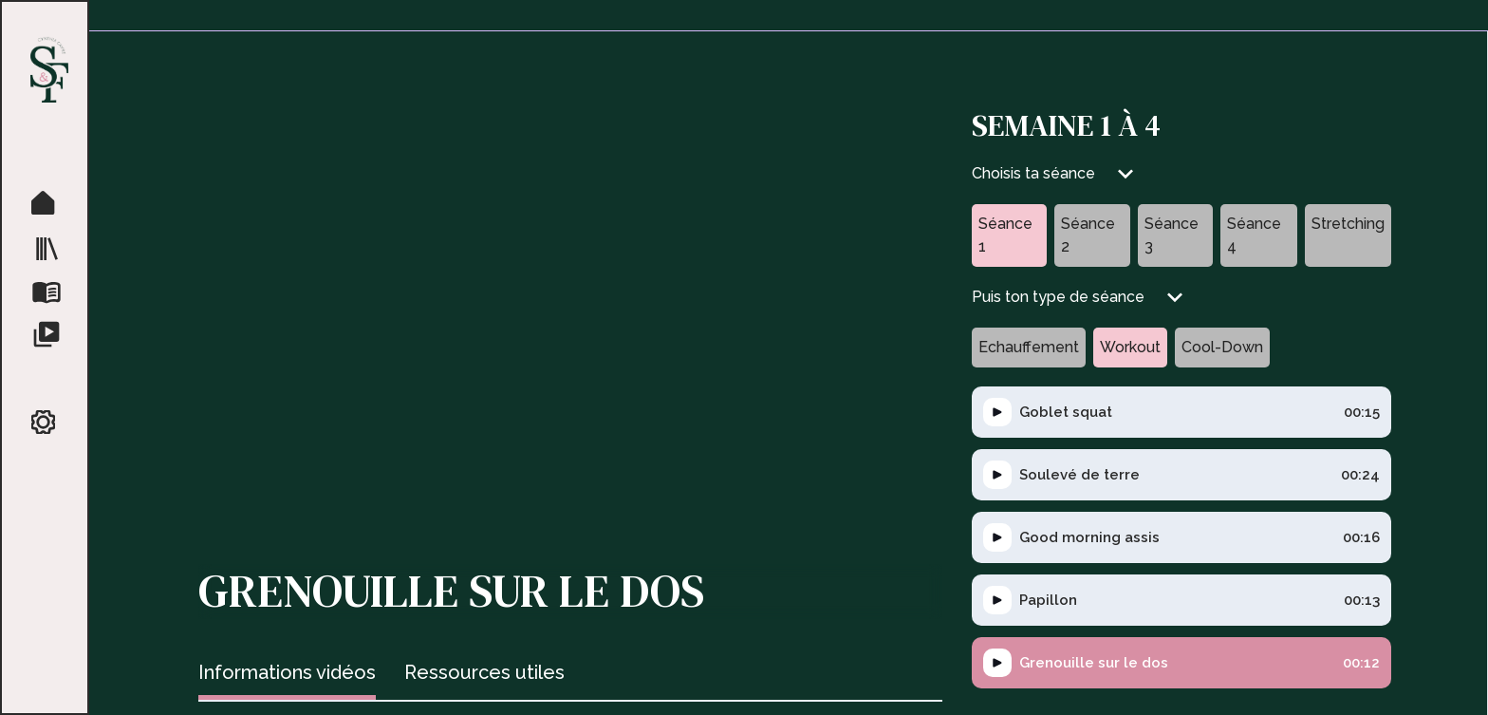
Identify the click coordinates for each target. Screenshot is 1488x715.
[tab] (287, 674)
